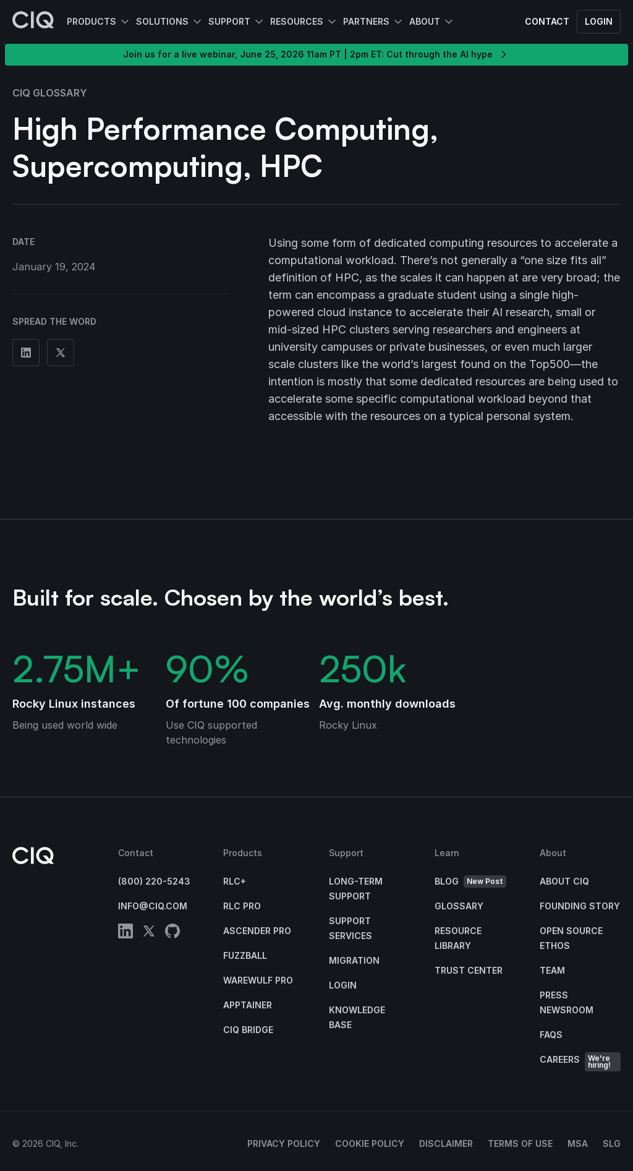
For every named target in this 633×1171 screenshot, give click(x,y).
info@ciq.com (152, 906)
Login (599, 21)
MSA (577, 1143)
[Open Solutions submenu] (196, 21)
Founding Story (580, 906)
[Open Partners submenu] (396, 21)
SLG (612, 1143)
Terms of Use (520, 1143)
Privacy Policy (283, 1143)
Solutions (162, 21)
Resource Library (458, 938)
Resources (296, 21)
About (424, 21)
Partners (366, 21)
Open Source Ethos (571, 938)
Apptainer (247, 1005)
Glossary (459, 906)
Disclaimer (446, 1143)
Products (91, 21)
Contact (547, 21)
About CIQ (564, 881)
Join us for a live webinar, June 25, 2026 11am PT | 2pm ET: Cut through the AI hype (316, 54)
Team (552, 970)
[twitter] (149, 933)
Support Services (350, 928)
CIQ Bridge (248, 1029)
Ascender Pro (257, 930)
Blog (470, 881)
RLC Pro (242, 906)
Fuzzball (245, 955)
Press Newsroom (566, 1002)
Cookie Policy (369, 1143)
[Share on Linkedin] (26, 352)
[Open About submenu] (447, 21)
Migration (354, 960)
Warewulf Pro (258, 980)
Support (229, 21)
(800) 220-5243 (154, 881)
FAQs (551, 1034)
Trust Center (469, 970)
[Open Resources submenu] (330, 21)
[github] (172, 933)
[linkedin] (125, 933)
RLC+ (234, 881)
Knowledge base (357, 1017)
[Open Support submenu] (257, 21)
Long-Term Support (356, 888)
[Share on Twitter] (60, 352)
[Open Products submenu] (123, 21)
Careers (580, 1061)
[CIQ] (33, 21)
